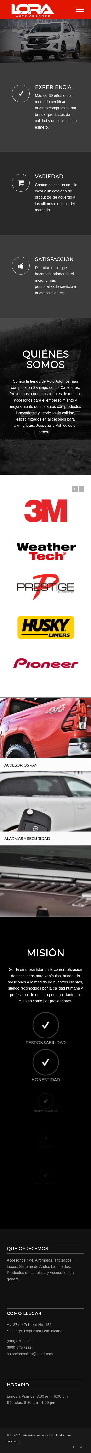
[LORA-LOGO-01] (38, 9)
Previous (75, 489)
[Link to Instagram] (80, 1447)
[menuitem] (77, 9)
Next (81, 489)
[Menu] (77, 9)
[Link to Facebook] (73, 1447)
